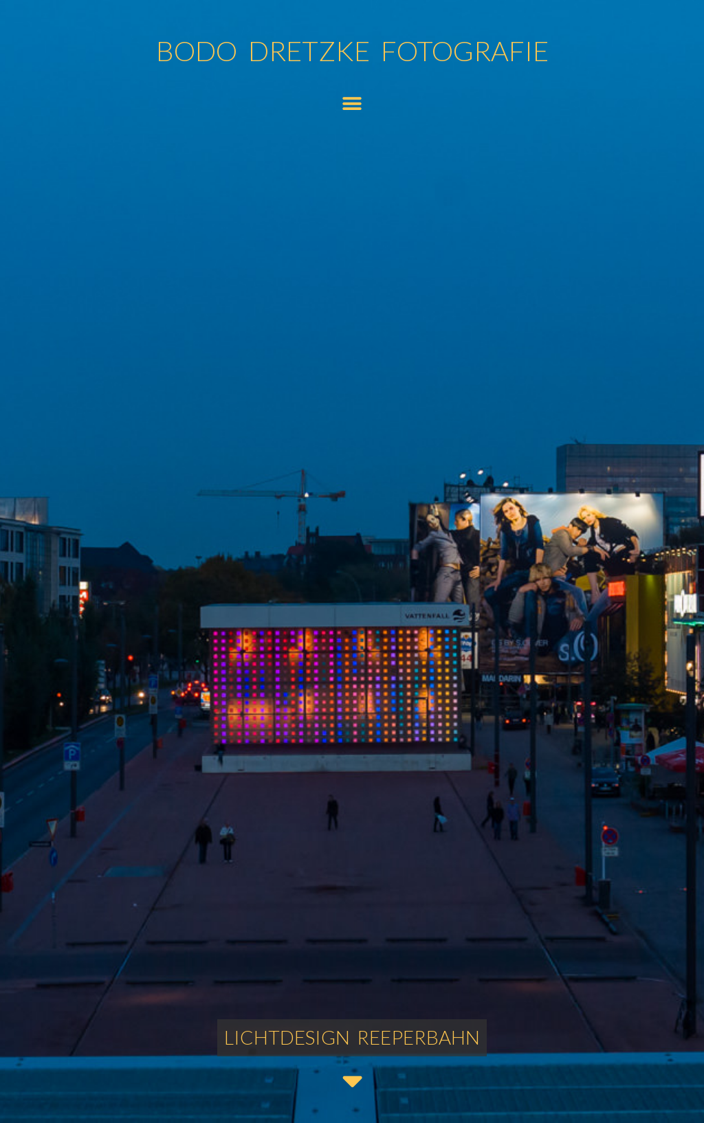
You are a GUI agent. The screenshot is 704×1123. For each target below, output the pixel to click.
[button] (351, 103)
